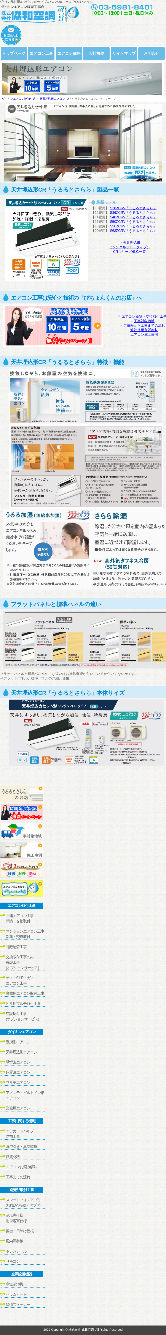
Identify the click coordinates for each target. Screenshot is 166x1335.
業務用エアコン (18, 1108)
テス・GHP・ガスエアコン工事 (20, 980)
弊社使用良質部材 (144, 330)
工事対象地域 (144, 321)
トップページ (14, 53)
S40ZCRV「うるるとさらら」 (133, 217)
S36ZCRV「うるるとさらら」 (133, 212)
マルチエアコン (18, 1082)
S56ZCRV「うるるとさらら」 (133, 226)
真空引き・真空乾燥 (21, 1146)
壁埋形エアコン (18, 1062)
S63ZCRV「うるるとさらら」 (133, 231)
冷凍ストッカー (18, 1304)
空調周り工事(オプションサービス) (22, 1016)
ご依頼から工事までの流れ (144, 325)
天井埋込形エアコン (21, 1052)
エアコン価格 (69, 53)
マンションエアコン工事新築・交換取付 (25, 934)
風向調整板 (14, 1241)
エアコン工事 (41, 53)
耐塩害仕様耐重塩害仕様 (16, 1218)
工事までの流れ (18, 1177)
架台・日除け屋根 (20, 1231)
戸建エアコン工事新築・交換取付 (20, 918)
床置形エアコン (18, 1072)
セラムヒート (16, 1294)
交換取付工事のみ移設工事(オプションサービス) (22, 962)
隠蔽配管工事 (16, 947)
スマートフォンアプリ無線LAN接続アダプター (24, 1202)
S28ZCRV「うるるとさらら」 (133, 208)
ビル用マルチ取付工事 (23, 1003)
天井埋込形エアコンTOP (55, 98)
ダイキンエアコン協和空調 (18, 98)
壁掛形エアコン (18, 1042)
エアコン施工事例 (144, 334)
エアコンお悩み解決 (21, 1167)
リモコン (13, 1261)
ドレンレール (16, 1251)
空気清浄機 (14, 1284)
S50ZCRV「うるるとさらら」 (133, 222)
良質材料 (13, 1157)
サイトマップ (124, 53)
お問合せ (151, 53)
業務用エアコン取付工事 (25, 993)
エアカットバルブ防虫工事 (20, 1134)
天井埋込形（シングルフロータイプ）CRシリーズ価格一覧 (129, 247)
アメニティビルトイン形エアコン (25, 1095)
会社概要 (96, 53)
